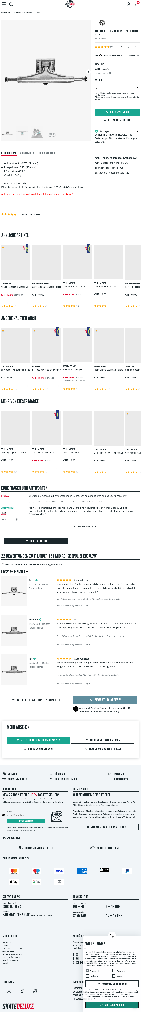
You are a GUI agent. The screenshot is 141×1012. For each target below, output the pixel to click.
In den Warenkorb (117, 112)
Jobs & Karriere (79, 945)
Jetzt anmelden (26, 821)
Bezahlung (6, 942)
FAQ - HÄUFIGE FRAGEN (63, 779)
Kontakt (5, 963)
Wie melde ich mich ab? (28, 830)
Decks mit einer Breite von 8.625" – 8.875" (47, 187)
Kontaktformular (45, 915)
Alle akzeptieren (112, 1005)
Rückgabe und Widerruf (12, 948)
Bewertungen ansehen (129, 47)
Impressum (79, 982)
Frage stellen (36, 541)
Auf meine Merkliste (117, 120)
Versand (9, 774)
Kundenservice (119, 779)
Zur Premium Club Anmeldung (105, 827)
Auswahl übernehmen (111, 983)
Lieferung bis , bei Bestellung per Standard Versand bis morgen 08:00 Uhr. (117, 136)
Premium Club (97, 708)
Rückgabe (57, 774)
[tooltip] (138, 55)
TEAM (76, 958)
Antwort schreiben (84, 526)
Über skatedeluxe (80, 942)
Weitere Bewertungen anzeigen (36, 700)
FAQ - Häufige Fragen (11, 957)
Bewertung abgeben (105, 700)
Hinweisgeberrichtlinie (82, 999)
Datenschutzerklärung (82, 992)
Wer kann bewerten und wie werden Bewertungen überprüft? (32, 564)
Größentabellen (14, 779)
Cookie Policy (78, 995)
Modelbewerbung (80, 948)
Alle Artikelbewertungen (12, 954)
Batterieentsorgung (10, 960)
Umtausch (116, 774)
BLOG (75, 954)
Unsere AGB (77, 988)
